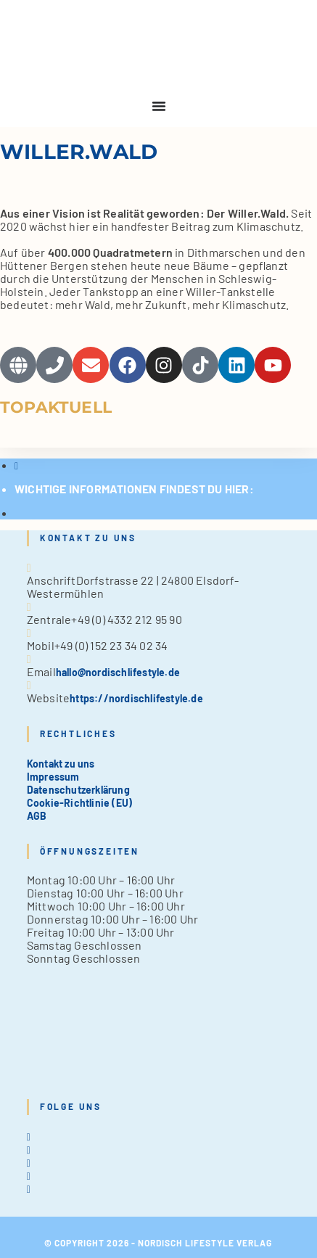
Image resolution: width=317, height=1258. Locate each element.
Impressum (53, 776)
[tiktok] (28, 1189)
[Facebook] (28, 1149)
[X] (28, 1136)
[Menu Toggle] (159, 106)
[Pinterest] (28, 1175)
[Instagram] (28, 1162)
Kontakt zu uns (61, 763)
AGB (37, 816)
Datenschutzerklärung (78, 790)
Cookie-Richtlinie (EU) (79, 803)
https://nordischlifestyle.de (136, 698)
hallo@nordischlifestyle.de (118, 672)
